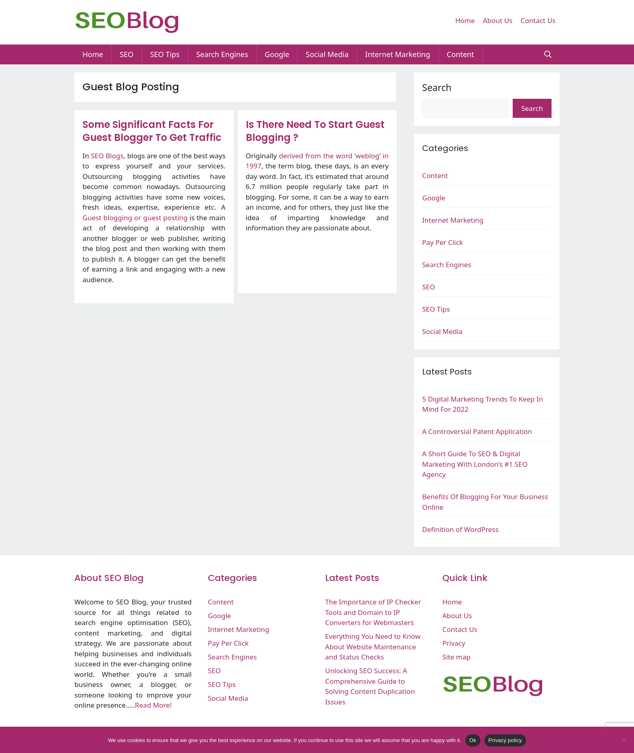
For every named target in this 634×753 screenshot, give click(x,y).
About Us (497, 20)
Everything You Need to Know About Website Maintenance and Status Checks (373, 647)
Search (437, 87)
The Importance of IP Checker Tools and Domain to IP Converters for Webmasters (373, 612)
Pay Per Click (442, 242)
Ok (472, 740)
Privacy (453, 643)
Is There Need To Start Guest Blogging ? (315, 131)
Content (460, 54)
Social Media (327, 54)
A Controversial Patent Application (477, 431)
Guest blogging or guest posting (135, 217)
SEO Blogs (107, 155)
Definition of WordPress (460, 529)
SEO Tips (165, 54)
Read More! (153, 705)
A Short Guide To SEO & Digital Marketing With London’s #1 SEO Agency (475, 464)
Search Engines (222, 54)
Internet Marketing (397, 54)
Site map (456, 657)
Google (277, 54)
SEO (126, 54)
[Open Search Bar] (548, 54)
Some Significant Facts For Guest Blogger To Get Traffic (152, 131)
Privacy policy (505, 740)
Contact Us (538, 20)
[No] (624, 740)
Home (465, 20)
